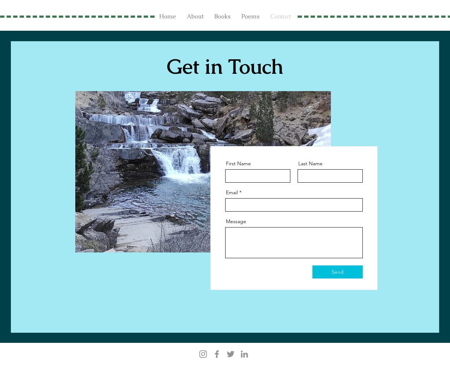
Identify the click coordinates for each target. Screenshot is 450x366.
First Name (238, 163)
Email (232, 192)
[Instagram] (203, 354)
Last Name (310, 163)
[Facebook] (217, 354)
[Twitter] (231, 354)
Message (236, 221)
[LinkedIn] (244, 354)
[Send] (337, 271)
